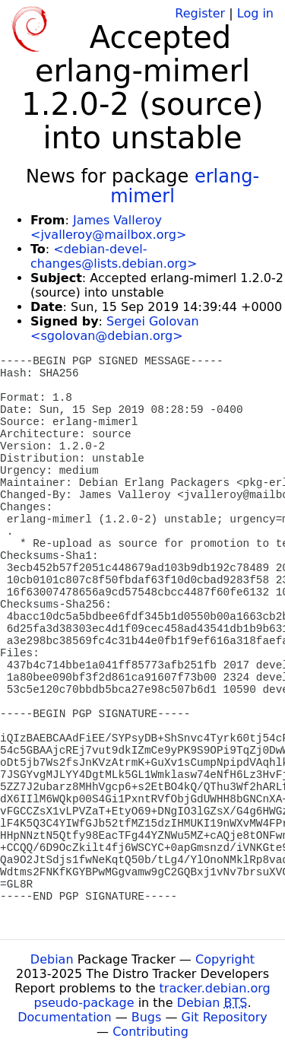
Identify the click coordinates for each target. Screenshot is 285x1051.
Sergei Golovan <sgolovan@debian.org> (114, 328)
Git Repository (225, 1017)
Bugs (146, 1017)
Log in (255, 13)
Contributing (150, 1031)
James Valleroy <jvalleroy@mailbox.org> (108, 227)
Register (200, 13)
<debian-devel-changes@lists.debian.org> (113, 256)
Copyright (225, 959)
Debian (52, 959)
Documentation (64, 1017)
